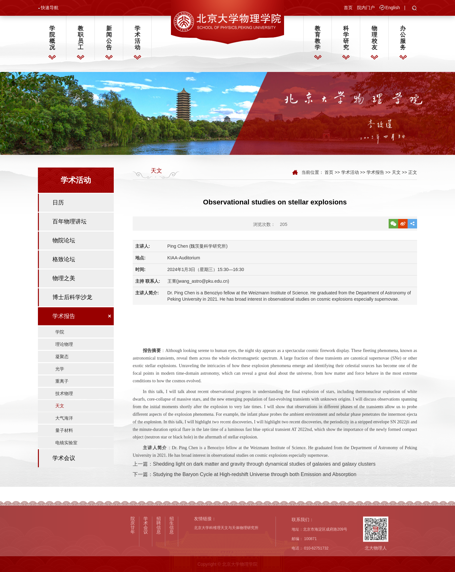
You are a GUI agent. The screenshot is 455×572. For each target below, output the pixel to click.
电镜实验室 (66, 444)
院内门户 (366, 7)
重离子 (62, 383)
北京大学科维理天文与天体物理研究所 (226, 569)
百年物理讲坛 (69, 224)
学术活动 (137, 38)
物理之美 (63, 280)
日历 (58, 205)
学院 (59, 334)
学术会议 (63, 460)
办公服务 (403, 38)
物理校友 (374, 38)
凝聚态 (62, 358)
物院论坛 (63, 242)
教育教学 (317, 38)
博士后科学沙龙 (72, 299)
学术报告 (63, 318)
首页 (348, 7)
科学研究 (346, 38)
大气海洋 (64, 420)
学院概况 (52, 38)
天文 (59, 407)
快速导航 (49, 7)
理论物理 (64, 346)
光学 (59, 371)
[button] (414, 8)
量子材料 (64, 432)
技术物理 (64, 395)
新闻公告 (109, 38)
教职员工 (80, 38)
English (392, 7)
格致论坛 (63, 261)
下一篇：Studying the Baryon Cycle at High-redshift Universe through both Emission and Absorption (244, 485)
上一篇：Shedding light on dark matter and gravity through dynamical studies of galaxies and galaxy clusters (254, 475)
